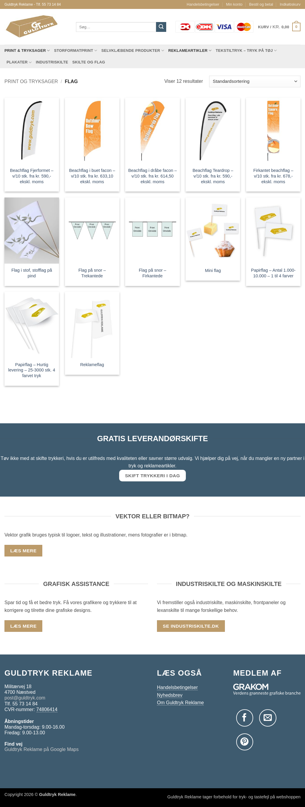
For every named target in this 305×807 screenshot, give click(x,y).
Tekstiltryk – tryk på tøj (246, 50)
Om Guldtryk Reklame (180, 702)
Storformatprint (75, 50)
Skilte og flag (88, 62)
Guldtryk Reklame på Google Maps (41, 749)
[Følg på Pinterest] (244, 741)
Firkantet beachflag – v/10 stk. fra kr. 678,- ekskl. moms (273, 176)
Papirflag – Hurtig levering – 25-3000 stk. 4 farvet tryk (31, 370)
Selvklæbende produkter (132, 50)
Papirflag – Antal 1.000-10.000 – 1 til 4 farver (273, 273)
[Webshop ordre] (255, 81)
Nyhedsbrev (169, 695)
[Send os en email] (267, 717)
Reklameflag (92, 364)
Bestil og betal (261, 4)
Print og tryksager (31, 81)
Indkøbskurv (290, 4)
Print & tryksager (27, 50)
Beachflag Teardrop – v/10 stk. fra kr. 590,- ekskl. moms (213, 176)
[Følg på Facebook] (244, 717)
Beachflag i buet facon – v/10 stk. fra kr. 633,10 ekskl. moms (92, 176)
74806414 (46, 709)
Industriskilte (52, 62)
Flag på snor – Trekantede (92, 273)
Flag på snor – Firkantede (152, 273)
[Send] (161, 27)
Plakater (19, 62)
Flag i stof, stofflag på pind (31, 273)
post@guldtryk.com (24, 697)
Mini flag (213, 270)
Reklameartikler (189, 50)
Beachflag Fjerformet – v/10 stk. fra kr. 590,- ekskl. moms (32, 176)
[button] (279, 27)
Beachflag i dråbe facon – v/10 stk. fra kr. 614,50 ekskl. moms (152, 176)
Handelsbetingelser (203, 4)
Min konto (234, 4)
